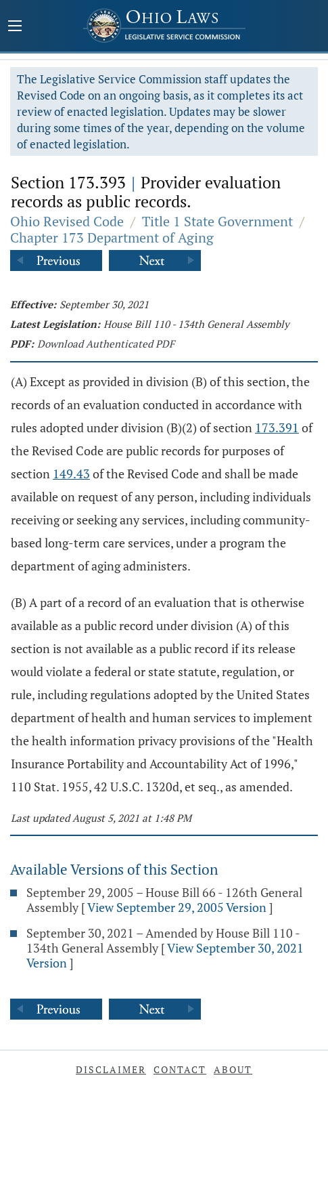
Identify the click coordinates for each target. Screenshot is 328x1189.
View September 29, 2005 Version (176, 907)
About (233, 1069)
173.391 (277, 427)
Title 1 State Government (217, 221)
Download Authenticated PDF (105, 343)
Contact (180, 1069)
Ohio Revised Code (67, 221)
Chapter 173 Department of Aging (112, 237)
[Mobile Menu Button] (15, 27)
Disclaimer (111, 1069)
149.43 (71, 473)
